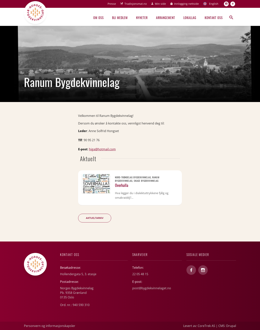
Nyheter (142, 17)
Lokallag (189, 17)
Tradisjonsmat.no (135, 4)
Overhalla (121, 185)
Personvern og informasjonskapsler (49, 326)
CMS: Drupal (227, 326)
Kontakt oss (214, 17)
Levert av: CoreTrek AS (199, 326)
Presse (112, 4)
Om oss (98, 17)
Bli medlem (120, 17)
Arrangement (165, 17)
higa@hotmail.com (102, 149)
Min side (160, 4)
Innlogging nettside (186, 4)
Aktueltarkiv (94, 218)
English (213, 4)
